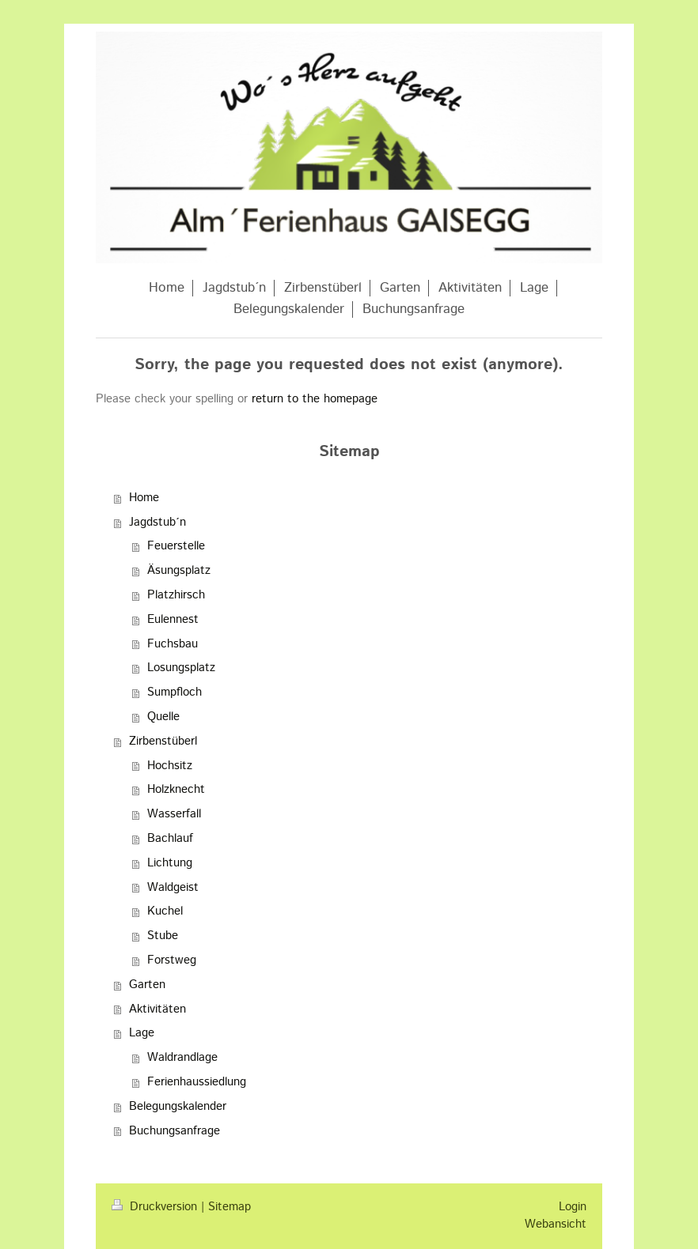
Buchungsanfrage (174, 1131)
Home (144, 498)
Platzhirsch (176, 595)
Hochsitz (169, 766)
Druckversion (156, 1207)
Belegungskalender (177, 1106)
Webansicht (555, 1224)
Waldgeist (173, 887)
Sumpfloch (174, 692)
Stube (162, 936)
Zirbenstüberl (163, 741)
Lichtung (169, 863)
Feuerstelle (176, 546)
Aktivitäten (157, 1009)
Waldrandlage (182, 1057)
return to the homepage (314, 399)
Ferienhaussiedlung (196, 1082)
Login (572, 1207)
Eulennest (173, 619)
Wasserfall (174, 814)
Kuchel (165, 911)
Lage (141, 1033)
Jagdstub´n (157, 522)
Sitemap (229, 1207)
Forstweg (171, 960)
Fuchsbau (172, 644)
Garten (147, 985)
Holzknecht (176, 789)
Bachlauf (170, 838)
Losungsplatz (181, 668)
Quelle (163, 717)
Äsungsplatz (179, 570)
